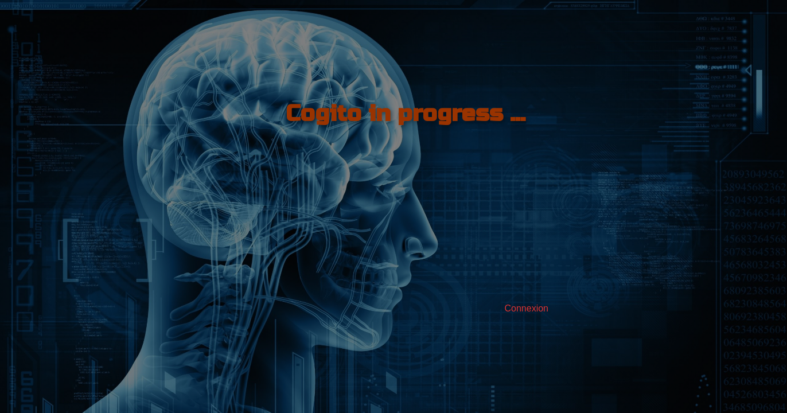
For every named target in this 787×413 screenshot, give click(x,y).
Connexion (527, 308)
